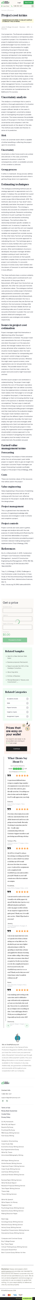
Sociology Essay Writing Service (12, 1222)
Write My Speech (7, 1199)
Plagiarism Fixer (6, 1205)
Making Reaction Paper (9, 1213)
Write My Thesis (6, 1152)
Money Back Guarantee (9, 1111)
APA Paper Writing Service (10, 1160)
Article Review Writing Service (11, 1163)
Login (19, 2)
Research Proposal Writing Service (13, 1186)
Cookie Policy (5, 1114)
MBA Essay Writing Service (10, 1133)
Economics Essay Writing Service (12, 1147)
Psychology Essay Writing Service (12, 1208)
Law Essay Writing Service (10, 1172)
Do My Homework (7, 1121)
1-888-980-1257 (17, 6)
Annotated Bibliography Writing (12, 1155)
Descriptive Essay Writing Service (12, 1233)
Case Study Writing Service (10, 1169)
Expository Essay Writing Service (12, 1211)
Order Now (27, 1298)
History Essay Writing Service (11, 1227)
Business (11, 10)
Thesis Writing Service (9, 1194)
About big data (12, 672)
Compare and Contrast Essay (11, 1238)
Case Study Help (7, 1144)
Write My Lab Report (8, 1124)
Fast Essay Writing (7, 1136)
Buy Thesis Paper (7, 1244)
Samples (4, 10)
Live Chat (6, 6)
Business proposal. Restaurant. (17, 662)
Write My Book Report (9, 1183)
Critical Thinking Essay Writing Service (14, 1247)
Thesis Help (5, 1191)
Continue (16, 749)
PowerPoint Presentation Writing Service (15, 1230)
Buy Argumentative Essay (10, 1149)
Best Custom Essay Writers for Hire (13, 1252)
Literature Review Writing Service (12, 1174)
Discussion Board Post (9, 1250)
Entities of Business (13, 676)
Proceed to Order (15, 640)
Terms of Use (5, 1108)
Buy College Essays (8, 1241)
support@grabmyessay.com (10, 1097)
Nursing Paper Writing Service (11, 1180)
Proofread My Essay (8, 1130)
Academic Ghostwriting (9, 1141)
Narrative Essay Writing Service (12, 1224)
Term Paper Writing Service (10, 1188)
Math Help (4, 1219)
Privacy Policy (5, 1117)
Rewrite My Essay (7, 1127)
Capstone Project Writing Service (12, 1166)
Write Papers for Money (9, 1202)
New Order (28, 2)
